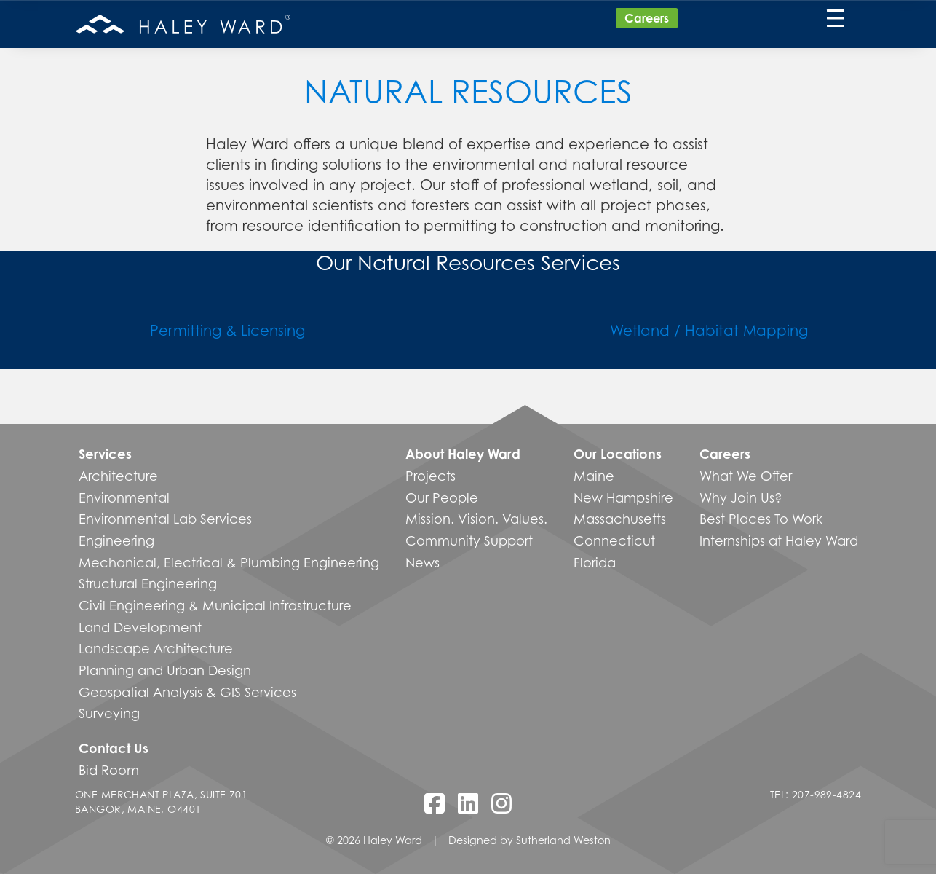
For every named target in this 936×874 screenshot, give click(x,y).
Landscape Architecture (156, 648)
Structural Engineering (148, 583)
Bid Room (109, 770)
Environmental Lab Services (165, 519)
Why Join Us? (740, 497)
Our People (441, 497)
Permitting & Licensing (227, 330)
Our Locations (618, 454)
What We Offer (745, 476)
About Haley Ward (462, 454)
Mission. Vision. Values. (476, 519)
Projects (430, 476)
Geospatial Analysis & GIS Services (187, 692)
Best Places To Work (760, 519)
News (422, 562)
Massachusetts (620, 519)
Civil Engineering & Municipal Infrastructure (215, 605)
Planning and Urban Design (165, 670)
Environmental (124, 497)
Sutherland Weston (563, 840)
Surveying (109, 713)
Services (105, 454)
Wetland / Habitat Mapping (709, 330)
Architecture (118, 476)
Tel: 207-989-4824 (815, 794)
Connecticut (614, 540)
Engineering (116, 540)
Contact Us (113, 748)
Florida (595, 562)
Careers (646, 18)
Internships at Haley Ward (778, 540)
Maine (594, 476)
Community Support (469, 540)
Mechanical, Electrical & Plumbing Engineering (229, 562)
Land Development (140, 627)
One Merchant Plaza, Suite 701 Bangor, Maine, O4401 (161, 801)
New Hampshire (623, 497)
